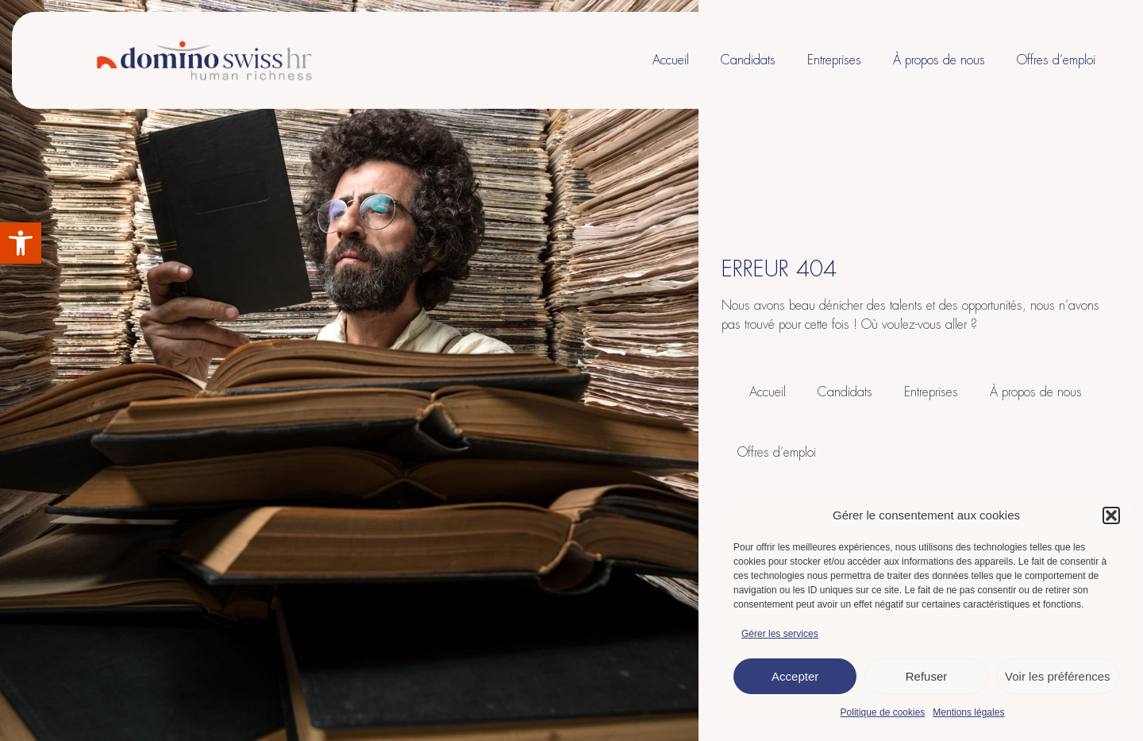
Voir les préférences (1057, 676)
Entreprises (834, 60)
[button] (20, 243)
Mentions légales (968, 712)
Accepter (795, 676)
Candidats (748, 60)
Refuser (927, 676)
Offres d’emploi (1056, 60)
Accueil (670, 60)
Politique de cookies (883, 712)
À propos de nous (939, 60)
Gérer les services (779, 633)
